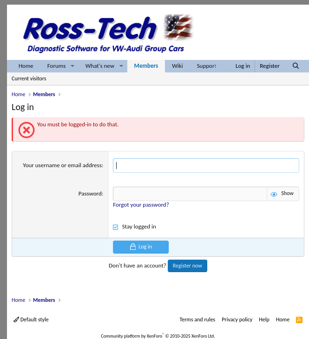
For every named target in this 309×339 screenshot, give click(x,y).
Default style (31, 319)
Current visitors (29, 78)
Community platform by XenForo (158, 336)
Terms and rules (197, 319)
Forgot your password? (141, 204)
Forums (56, 65)
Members (146, 65)
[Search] (295, 66)
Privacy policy (237, 319)
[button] (72, 66)
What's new (99, 65)
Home (26, 65)
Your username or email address (62, 165)
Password (90, 193)
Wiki (177, 65)
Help (264, 319)
